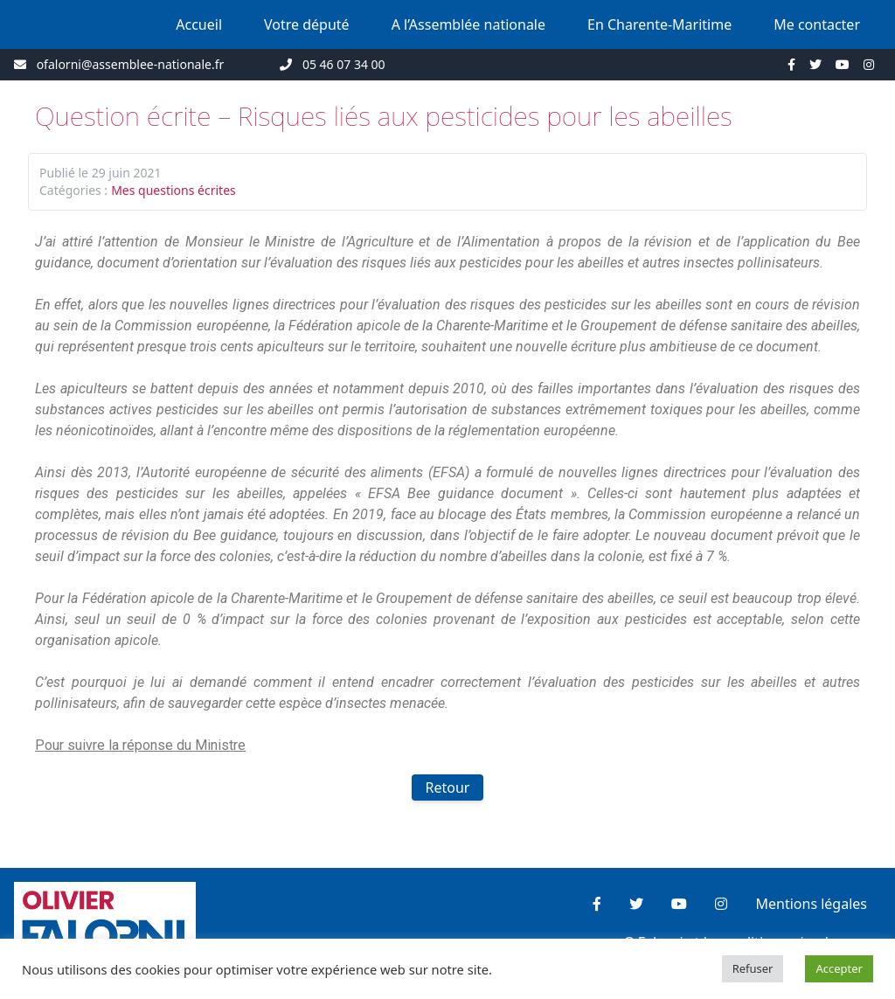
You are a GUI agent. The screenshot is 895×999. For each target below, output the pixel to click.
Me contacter (817, 24)
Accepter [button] (839, 968)
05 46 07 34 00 (343, 64)
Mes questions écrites (173, 190)
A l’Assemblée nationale (468, 24)
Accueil (199, 24)
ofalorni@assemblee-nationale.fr (131, 64)
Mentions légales (811, 903)
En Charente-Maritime (659, 24)
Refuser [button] (753, 968)
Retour (448, 787)
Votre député (307, 24)
